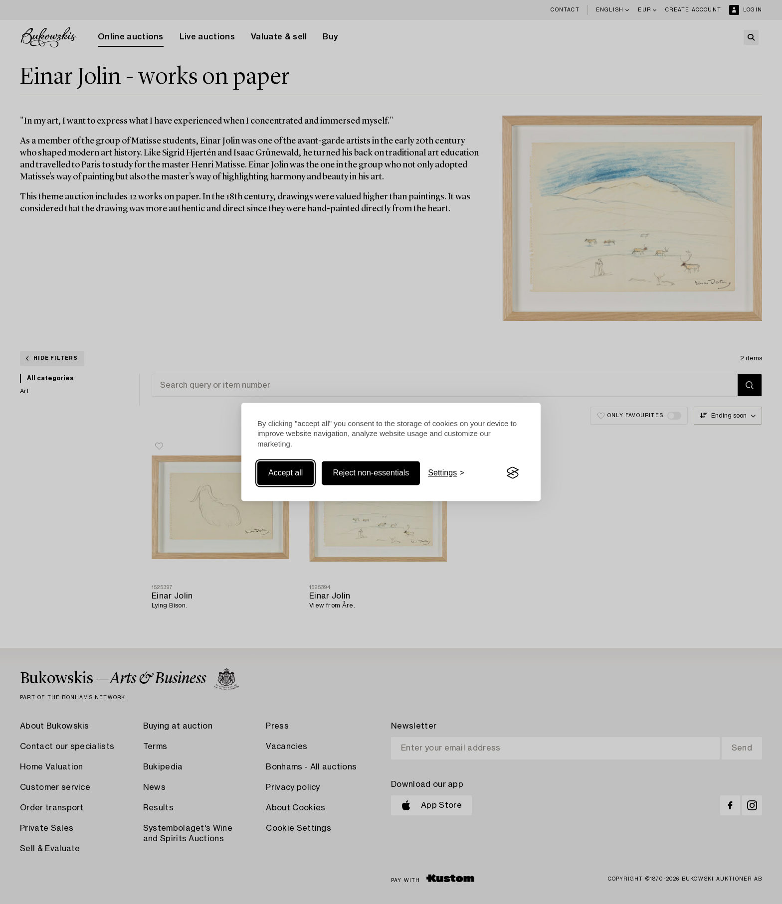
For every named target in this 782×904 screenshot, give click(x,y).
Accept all (285, 472)
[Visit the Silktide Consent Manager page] (513, 473)
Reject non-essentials (371, 472)
